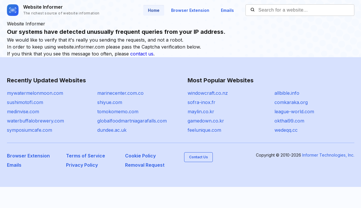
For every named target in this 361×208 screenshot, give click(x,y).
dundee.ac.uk (112, 130)
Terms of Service (85, 156)
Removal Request (144, 165)
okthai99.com (289, 121)
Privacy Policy (82, 165)
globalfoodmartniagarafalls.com (132, 121)
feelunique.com (204, 130)
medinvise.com (23, 111)
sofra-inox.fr (201, 102)
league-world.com (294, 111)
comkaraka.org (291, 102)
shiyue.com (109, 102)
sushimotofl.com (25, 102)
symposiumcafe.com (29, 130)
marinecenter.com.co (120, 93)
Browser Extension (190, 10)
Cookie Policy (140, 156)
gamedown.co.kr (206, 121)
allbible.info (286, 93)
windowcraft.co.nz (208, 93)
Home (154, 10)
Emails (227, 10)
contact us (141, 54)
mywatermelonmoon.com (35, 93)
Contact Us (198, 157)
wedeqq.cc (286, 130)
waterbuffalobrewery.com (35, 121)
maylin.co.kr (201, 111)
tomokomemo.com (117, 111)
